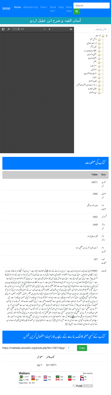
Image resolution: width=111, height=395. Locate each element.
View (43, 7)
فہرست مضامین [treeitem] (94, 43)
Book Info (53, 9)
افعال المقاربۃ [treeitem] (94, 89)
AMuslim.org (30, 7)
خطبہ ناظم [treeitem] (95, 47)
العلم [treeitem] (97, 62)
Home (18, 7)
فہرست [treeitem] (100, 36)
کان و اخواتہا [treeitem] (95, 81)
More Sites (69, 9)
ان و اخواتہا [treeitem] (95, 93)
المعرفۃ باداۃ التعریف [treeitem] (92, 74)
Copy (82, 347)
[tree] (92, 64)
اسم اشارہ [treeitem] (95, 66)
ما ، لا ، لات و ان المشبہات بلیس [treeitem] (88, 85)
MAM (6, 8)
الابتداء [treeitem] (96, 78)
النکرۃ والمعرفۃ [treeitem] (94, 59)
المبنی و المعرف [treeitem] (94, 55)
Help (61, 7)
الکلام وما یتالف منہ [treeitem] (92, 51)
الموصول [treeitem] (96, 70)
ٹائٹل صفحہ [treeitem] (95, 40)
